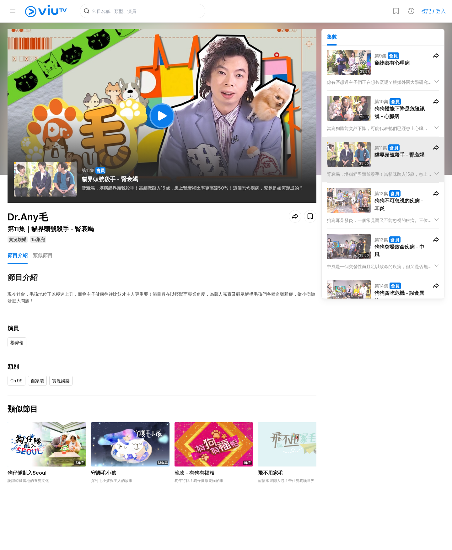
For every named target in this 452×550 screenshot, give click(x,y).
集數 (332, 38)
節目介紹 (18, 257)
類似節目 (43, 257)
